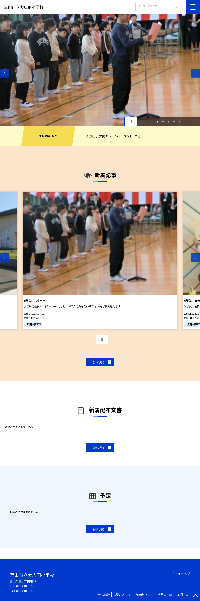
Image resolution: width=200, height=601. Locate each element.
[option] (100, 70)
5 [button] (179, 121)
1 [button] (157, 121)
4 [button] (174, 121)
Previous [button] (4, 73)
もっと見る (98, 362)
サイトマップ (182, 573)
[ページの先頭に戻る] (195, 596)
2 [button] (163, 121)
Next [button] (195, 73)
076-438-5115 (25, 586)
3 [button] (168, 121)
